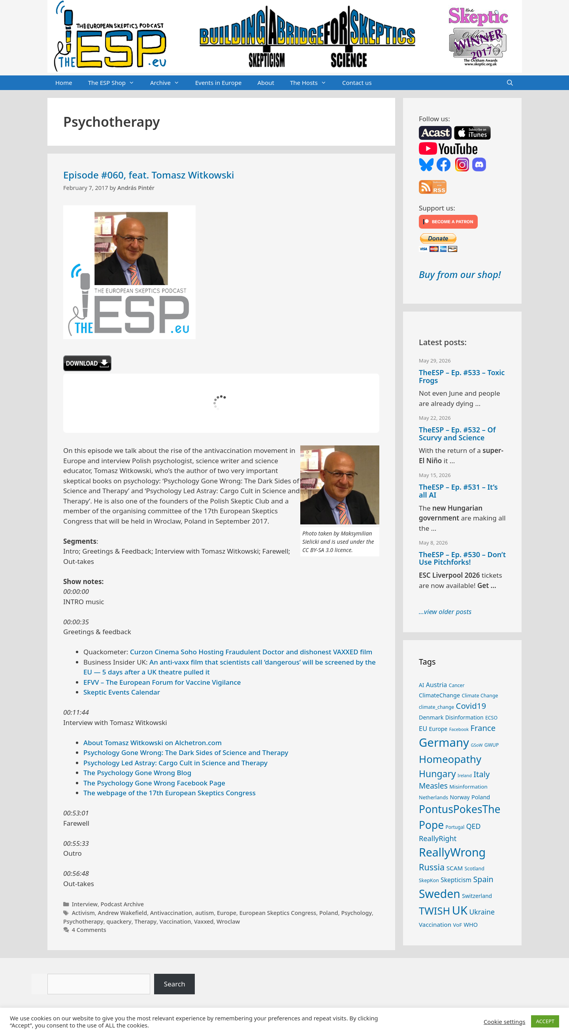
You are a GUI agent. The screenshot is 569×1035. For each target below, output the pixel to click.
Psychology (356, 913)
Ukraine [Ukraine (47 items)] (482, 912)
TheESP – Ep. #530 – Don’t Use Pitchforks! (462, 558)
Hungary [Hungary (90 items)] (437, 773)
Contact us (357, 82)
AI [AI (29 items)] (421, 685)
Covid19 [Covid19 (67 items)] (471, 705)
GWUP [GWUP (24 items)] (491, 745)
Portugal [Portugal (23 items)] (455, 827)
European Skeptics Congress (278, 913)
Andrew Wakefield (122, 913)
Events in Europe (218, 82)
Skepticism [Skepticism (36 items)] (456, 879)
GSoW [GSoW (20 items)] (476, 745)
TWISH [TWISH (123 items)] (434, 910)
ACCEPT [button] (545, 1021)
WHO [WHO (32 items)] (470, 924)
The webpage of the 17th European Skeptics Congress (169, 792)
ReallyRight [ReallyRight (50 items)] (437, 838)
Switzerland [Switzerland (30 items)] (477, 896)
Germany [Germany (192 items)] (444, 742)
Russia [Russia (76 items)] (432, 867)
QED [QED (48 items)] (473, 826)
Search (174, 983)
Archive (168, 82)
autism (204, 913)
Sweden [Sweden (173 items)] (439, 893)
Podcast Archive (122, 904)
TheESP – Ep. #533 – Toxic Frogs (462, 376)
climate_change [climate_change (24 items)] (436, 707)
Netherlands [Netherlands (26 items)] (433, 797)
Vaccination (175, 921)
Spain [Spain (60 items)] (483, 879)
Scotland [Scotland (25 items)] (474, 868)
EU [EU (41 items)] (423, 728)
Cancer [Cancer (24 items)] (457, 685)
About (265, 82)
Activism (83, 913)
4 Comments (89, 930)
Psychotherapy (83, 921)
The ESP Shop (115, 82)
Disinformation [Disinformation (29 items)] (464, 717)
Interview (85, 904)
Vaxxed (203, 921)
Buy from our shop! (460, 274)
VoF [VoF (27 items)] (457, 924)
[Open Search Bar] (510, 82)
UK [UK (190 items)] (459, 910)
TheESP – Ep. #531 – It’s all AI (458, 491)
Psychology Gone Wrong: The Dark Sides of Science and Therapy (185, 752)
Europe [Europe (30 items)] (438, 729)
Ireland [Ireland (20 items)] (465, 775)
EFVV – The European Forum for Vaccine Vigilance (162, 682)
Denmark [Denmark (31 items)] (431, 717)
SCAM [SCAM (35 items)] (455, 868)
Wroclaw (228, 921)
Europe (226, 913)
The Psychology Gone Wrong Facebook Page (154, 782)
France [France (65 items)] (483, 727)
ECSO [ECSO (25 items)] (491, 717)
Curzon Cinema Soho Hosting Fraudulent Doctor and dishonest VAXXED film (251, 651)
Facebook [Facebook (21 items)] (459, 729)
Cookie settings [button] (504, 1021)
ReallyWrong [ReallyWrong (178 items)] (452, 852)
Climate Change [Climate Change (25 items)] (480, 695)
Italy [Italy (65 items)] (481, 774)
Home (63, 82)
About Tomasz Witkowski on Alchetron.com (152, 742)
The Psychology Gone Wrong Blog (137, 772)
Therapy (145, 921)
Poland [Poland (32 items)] (480, 797)
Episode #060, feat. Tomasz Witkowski (148, 174)
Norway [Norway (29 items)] (460, 797)
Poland (328, 913)
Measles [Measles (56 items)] (433, 786)
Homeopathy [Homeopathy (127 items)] (450, 759)
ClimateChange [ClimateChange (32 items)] (439, 695)
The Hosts (312, 82)
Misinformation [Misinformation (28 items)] (468, 786)
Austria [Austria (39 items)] (436, 684)
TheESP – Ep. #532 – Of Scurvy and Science (457, 433)
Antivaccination (171, 913)
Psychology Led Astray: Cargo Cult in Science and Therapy (175, 762)
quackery (118, 921)
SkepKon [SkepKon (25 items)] (429, 880)
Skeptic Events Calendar (121, 692)
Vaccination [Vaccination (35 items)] (435, 924)
